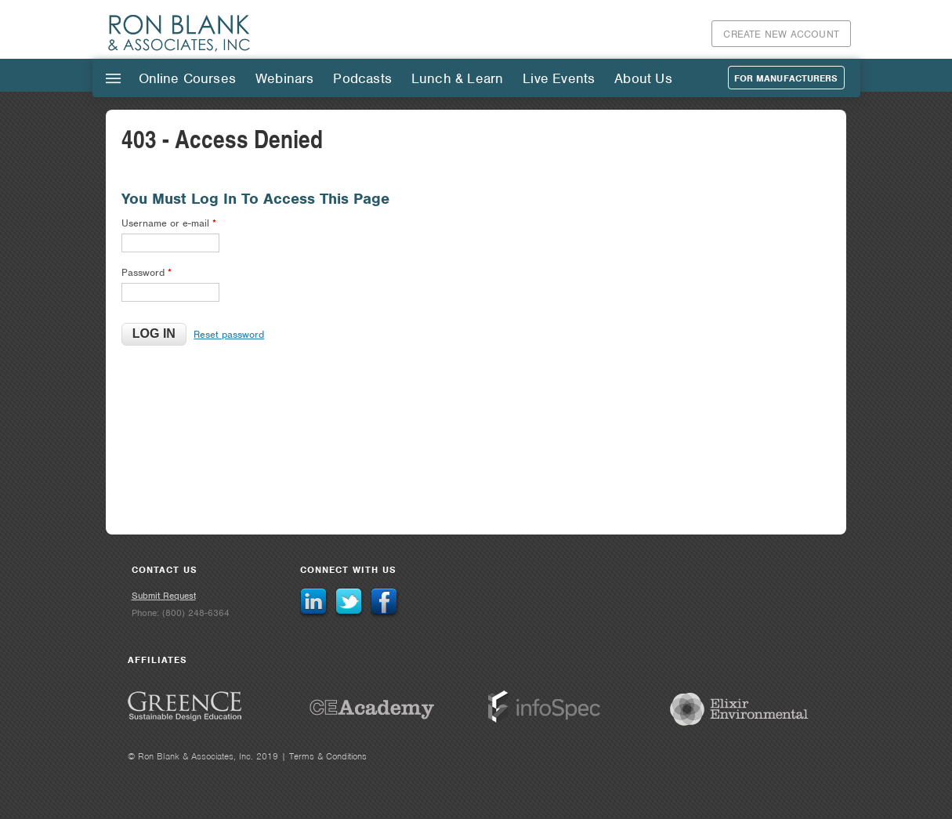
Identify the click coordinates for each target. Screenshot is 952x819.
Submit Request (164, 595)
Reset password (229, 334)
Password (146, 272)
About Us (642, 78)
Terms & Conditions (328, 756)
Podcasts (362, 78)
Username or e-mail (168, 223)
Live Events (559, 78)
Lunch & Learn (457, 78)
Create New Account (781, 34)
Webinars (284, 78)
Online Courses (188, 78)
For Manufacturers (786, 78)
